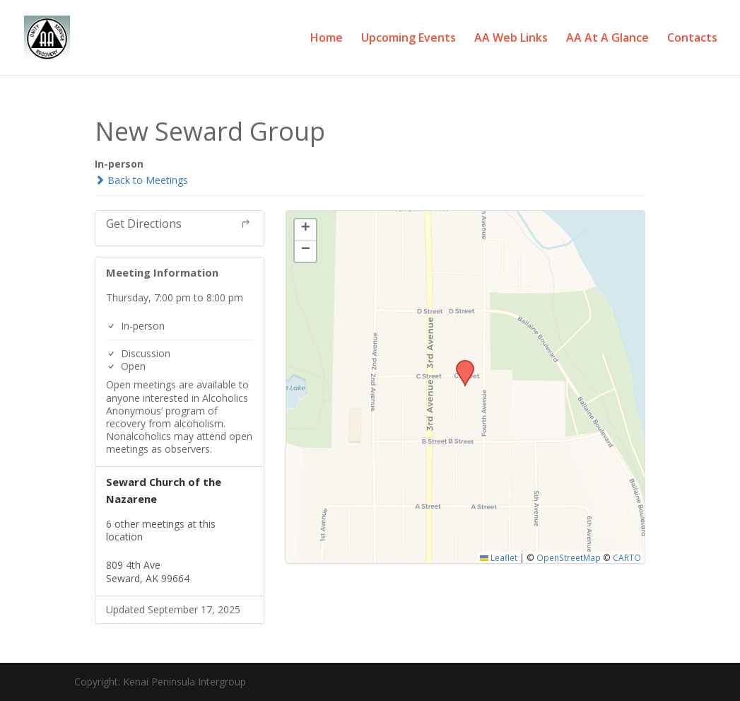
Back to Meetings (141, 180)
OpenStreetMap (568, 557)
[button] (460, 364)
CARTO (627, 557)
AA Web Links (511, 39)
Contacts (692, 39)
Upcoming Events (408, 39)
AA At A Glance (607, 39)
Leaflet (498, 557)
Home (326, 39)
